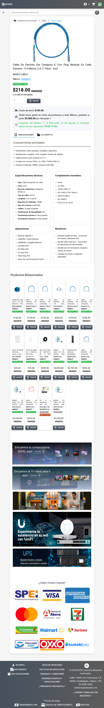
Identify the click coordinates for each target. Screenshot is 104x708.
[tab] (23, 135)
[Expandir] (87, 4)
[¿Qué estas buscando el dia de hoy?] (52, 12)
